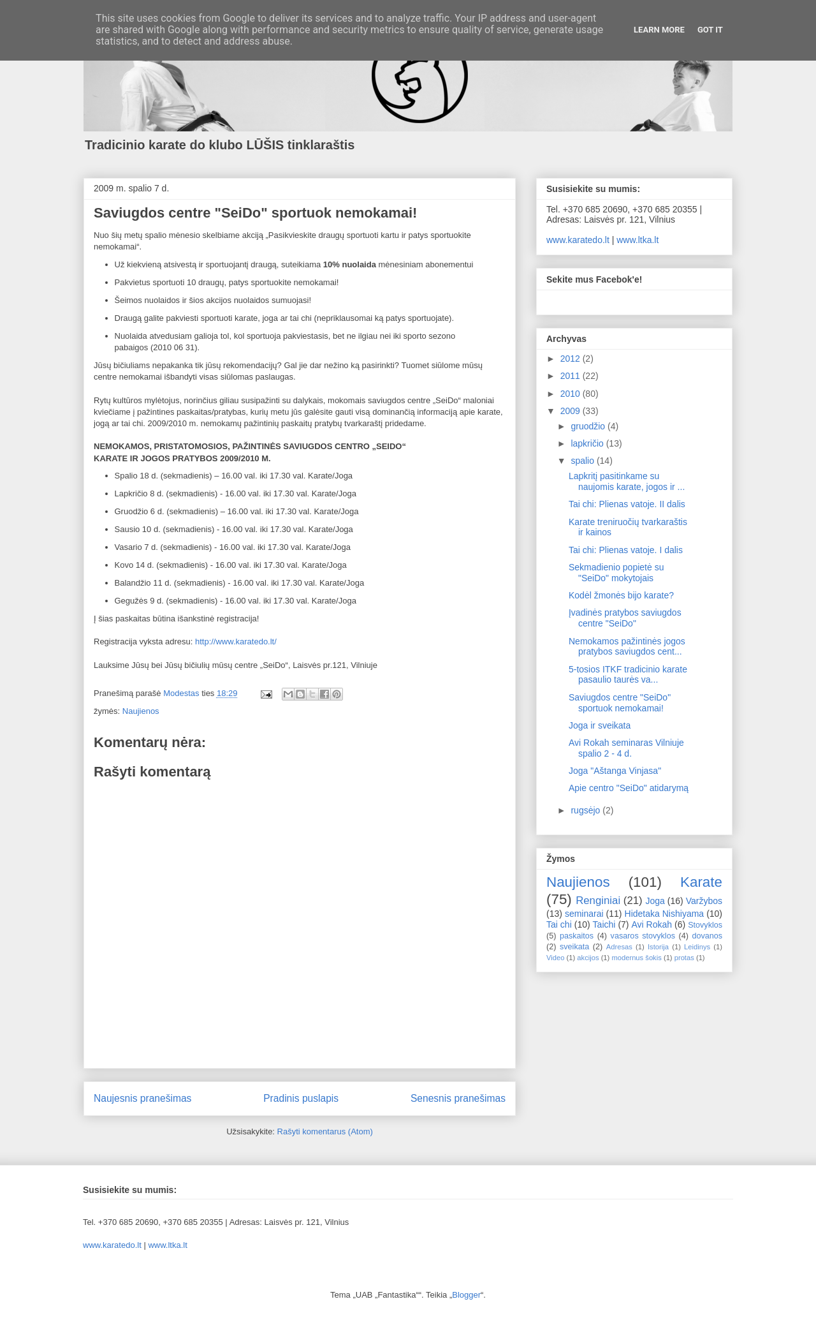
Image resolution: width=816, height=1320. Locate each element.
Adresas (619, 947)
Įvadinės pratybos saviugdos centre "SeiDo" (625, 617)
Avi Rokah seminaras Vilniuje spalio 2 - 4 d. (626, 748)
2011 (571, 376)
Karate (701, 882)
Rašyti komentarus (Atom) (325, 1131)
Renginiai (598, 900)
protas (684, 957)
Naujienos (140, 711)
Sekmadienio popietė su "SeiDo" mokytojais (616, 572)
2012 (571, 358)
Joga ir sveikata (599, 725)
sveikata (574, 946)
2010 (571, 394)
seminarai (584, 913)
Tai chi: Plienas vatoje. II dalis (627, 504)
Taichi (604, 924)
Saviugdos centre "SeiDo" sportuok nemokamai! (620, 702)
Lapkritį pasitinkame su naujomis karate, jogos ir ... (627, 481)
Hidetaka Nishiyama (664, 913)
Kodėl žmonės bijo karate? (621, 595)
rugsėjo (586, 810)
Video (555, 957)
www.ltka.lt (637, 240)
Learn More (659, 29)
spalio (583, 461)
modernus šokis (636, 957)
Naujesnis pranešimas (142, 1098)
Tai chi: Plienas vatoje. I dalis (626, 550)
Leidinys (697, 947)
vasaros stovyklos (643, 935)
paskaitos (577, 935)
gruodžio (589, 426)
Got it (710, 29)
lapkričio (588, 443)
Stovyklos (705, 925)
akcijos (588, 957)
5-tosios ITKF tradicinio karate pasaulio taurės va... (628, 674)
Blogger (466, 1295)
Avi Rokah (651, 924)
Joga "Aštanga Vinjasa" (615, 771)
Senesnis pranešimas (458, 1098)
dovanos (707, 935)
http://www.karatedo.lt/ (236, 641)
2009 (571, 411)
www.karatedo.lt (577, 240)
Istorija (658, 947)
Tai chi (559, 924)
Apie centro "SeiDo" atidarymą (628, 788)
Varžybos (704, 901)
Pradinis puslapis (301, 1098)
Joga (654, 901)
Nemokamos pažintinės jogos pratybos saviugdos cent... (627, 646)
